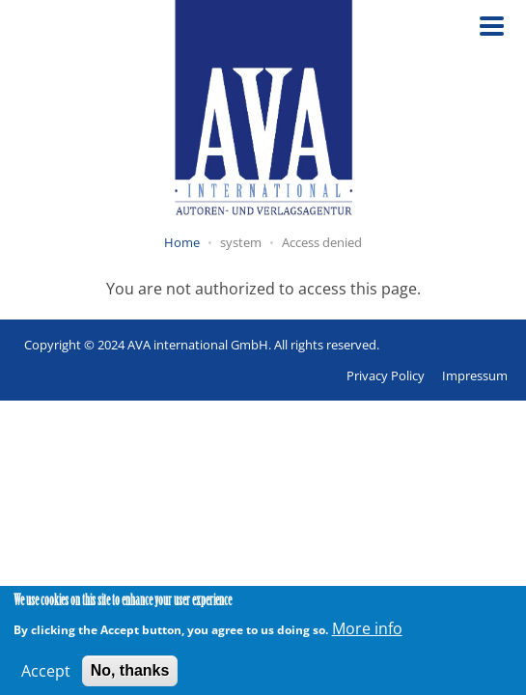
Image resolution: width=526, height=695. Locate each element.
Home (182, 242)
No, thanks (130, 674)
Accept (45, 674)
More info (367, 632)
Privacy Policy (385, 375)
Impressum (475, 375)
